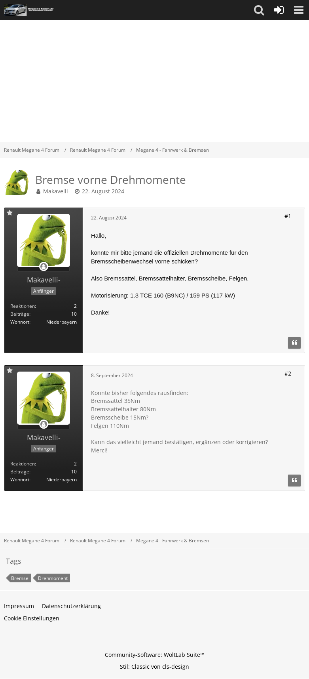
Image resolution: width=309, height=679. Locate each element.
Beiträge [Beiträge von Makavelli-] (19, 314)
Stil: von (154, 666)
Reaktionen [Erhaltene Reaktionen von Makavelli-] (22, 306)
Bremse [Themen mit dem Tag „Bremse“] (19, 578)
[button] (259, 10)
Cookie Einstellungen (31, 618)
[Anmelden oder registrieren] (279, 10)
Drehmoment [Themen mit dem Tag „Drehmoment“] (53, 578)
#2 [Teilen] (287, 373)
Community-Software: (155, 654)
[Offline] (43, 266)
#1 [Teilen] (287, 215)
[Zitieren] (294, 343)
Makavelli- (56, 191)
